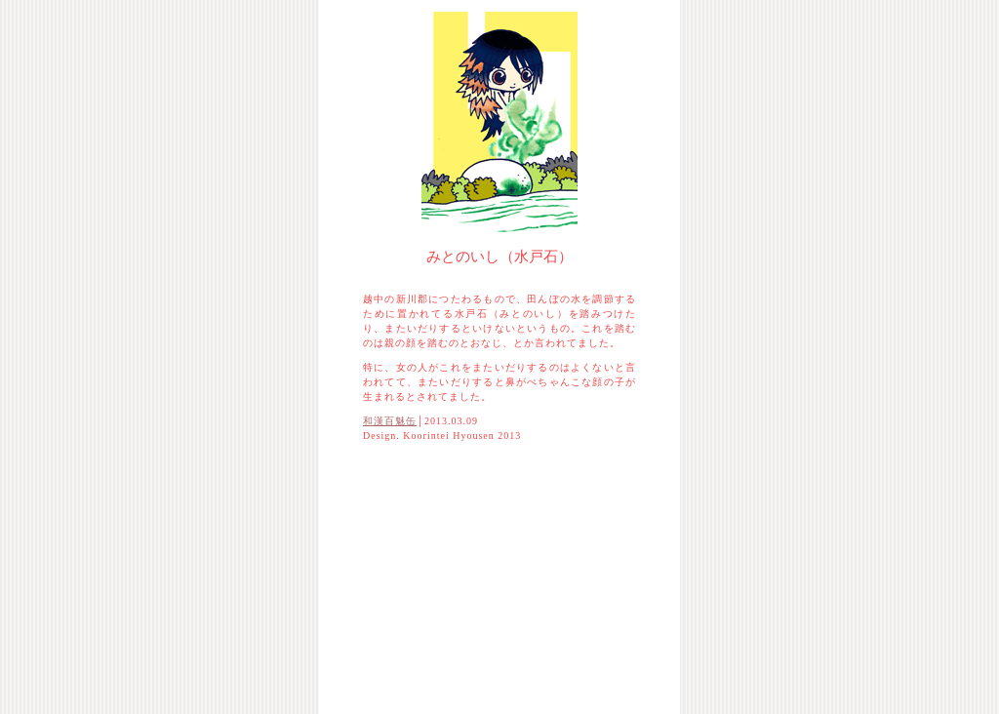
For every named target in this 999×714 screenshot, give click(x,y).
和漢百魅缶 (390, 421)
